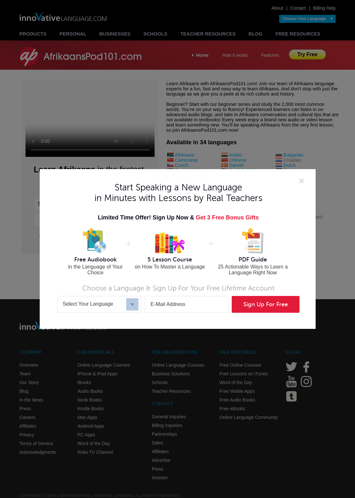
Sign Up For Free (265, 304)
